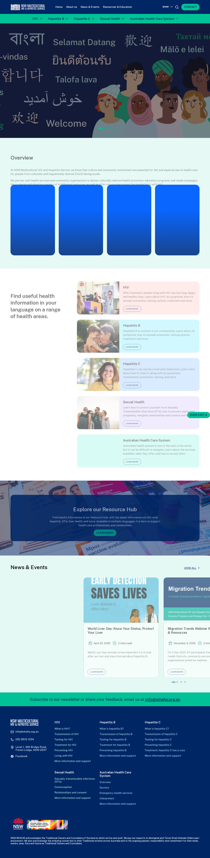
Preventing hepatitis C (158, 744)
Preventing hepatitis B (113, 750)
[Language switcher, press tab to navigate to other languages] (167, 7)
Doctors (104, 787)
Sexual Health (110, 18)
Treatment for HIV (65, 744)
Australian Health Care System (152, 18)
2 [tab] (104, 128)
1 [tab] (101, 128)
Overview (105, 782)
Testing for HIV (63, 739)
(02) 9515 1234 (24, 739)
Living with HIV (63, 755)
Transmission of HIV (66, 734)
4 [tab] (112, 128)
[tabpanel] (105, 80)
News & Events (90, 7)
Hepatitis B (56, 18)
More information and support (72, 761)
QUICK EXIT (199, 415)
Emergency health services (116, 793)
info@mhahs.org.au (162, 699)
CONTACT (190, 7)
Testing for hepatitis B (113, 739)
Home (59, 7)
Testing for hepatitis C (158, 739)
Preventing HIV (63, 750)
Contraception (63, 787)
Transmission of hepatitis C (161, 734)
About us (71, 7)
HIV (35, 18)
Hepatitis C (82, 18)
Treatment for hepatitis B (115, 744)
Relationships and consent (70, 792)
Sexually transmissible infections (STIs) (74, 780)
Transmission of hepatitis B (116, 734)
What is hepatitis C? (157, 728)
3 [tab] (108, 128)
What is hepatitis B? (112, 728)
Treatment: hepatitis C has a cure (165, 750)
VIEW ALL (190, 568)
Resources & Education (117, 7)
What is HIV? (62, 728)
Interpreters (107, 798)
